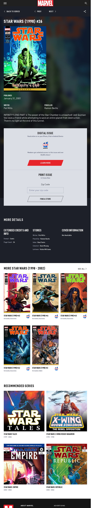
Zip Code (45, 184)
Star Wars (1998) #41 (40, 368)
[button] (4, 3)
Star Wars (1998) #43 (69, 315)
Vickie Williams (45, 249)
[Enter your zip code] (45, 190)
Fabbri (40, 371)
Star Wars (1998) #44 (40, 315)
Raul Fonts (41, 242)
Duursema (13, 318)
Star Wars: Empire (11, 487)
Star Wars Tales (10, 434)
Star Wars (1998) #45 (12, 315)
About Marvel (27, 506)
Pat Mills (8, 108)
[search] (86, 3)
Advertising (59, 506)
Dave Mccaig (44, 246)
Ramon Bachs (51, 108)
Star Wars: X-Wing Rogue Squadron (60, 434)
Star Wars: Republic (54, 487)
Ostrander (7, 318)
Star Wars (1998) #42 (12, 368)
